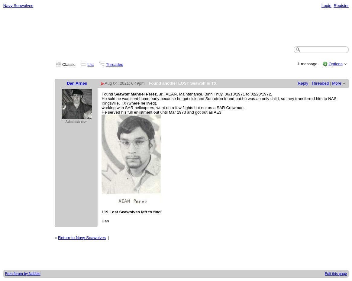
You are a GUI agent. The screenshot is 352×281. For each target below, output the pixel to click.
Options (335, 64)
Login (326, 5)
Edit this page (336, 274)
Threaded (115, 64)
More (336, 83)
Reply (303, 83)
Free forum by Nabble (22, 274)
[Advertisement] (176, 27)
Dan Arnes (77, 83)
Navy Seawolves (18, 5)
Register (341, 5)
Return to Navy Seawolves (82, 237)
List (91, 64)
